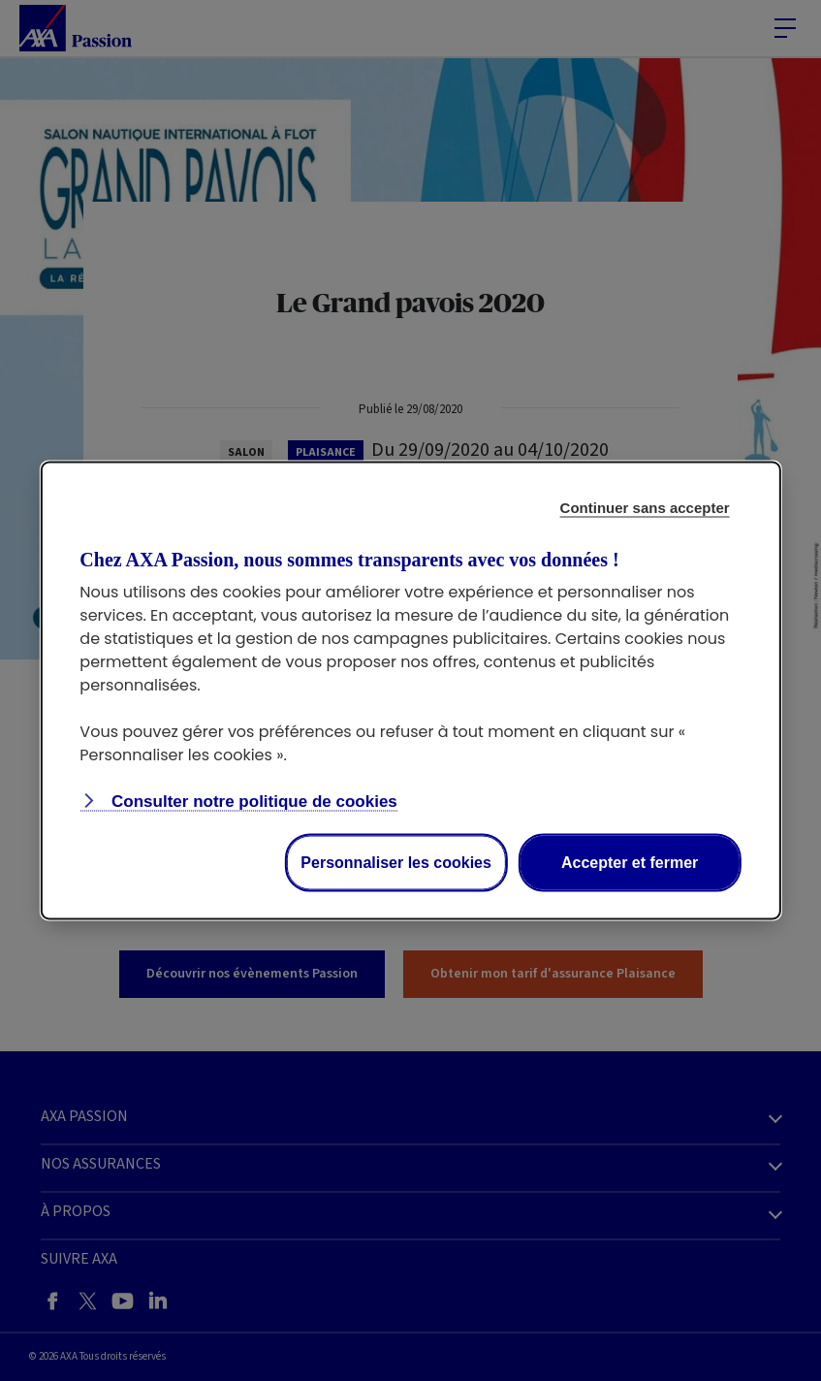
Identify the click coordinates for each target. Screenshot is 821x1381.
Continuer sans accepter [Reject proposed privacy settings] (645, 507)
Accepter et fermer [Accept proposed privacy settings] (629, 862)
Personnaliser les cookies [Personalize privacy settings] (395, 862)
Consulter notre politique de (251, 801)
